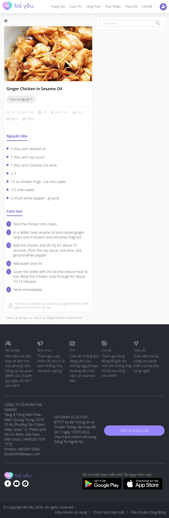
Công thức (93, 6)
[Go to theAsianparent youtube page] (16, 483)
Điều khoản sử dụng (71, 512)
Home (10, 318)
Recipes (23, 318)
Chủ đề (147, 6)
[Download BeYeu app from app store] (142, 488)
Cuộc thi (75, 6)
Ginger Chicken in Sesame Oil (64, 318)
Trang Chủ (58, 6)
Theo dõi (131, 6)
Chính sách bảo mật (109, 512)
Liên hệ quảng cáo (134, 430)
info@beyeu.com (27, 454)
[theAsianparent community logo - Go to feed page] (17, 6)
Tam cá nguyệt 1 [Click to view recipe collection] (21, 99)
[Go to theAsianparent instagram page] (25, 483)
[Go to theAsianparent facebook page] (7, 483)
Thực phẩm (113, 6)
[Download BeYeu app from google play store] (101, 488)
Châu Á (37, 318)
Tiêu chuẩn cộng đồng (148, 512)
